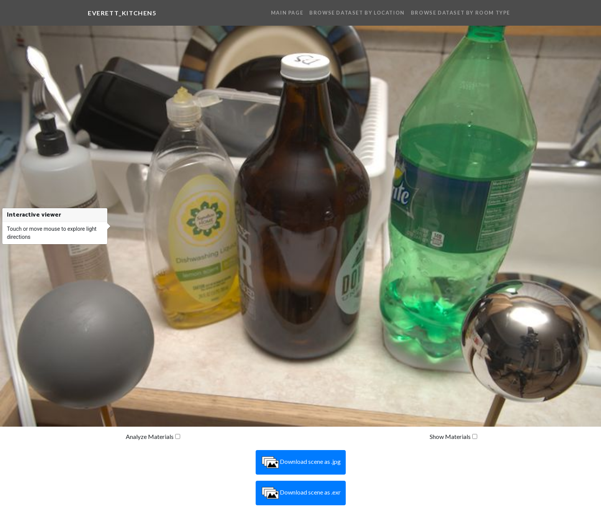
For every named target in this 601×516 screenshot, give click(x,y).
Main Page (287, 13)
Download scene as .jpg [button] (301, 462)
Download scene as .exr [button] (301, 493)
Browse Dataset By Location (357, 13)
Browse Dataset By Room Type (460, 13)
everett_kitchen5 (122, 12)
